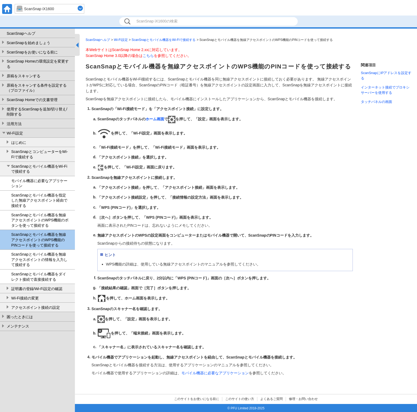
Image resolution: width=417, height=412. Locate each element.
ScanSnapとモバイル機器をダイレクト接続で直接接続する (38, 277)
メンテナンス (18, 326)
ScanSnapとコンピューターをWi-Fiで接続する (39, 154)
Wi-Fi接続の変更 (25, 298)
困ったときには (20, 317)
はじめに (18, 142)
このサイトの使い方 (239, 399)
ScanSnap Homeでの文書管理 (32, 100)
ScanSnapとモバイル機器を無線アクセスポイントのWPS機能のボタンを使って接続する (39, 220)
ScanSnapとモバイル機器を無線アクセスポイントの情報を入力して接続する (39, 259)
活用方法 (14, 124)
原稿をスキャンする (23, 76)
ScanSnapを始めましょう (28, 43)
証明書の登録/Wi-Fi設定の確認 (36, 289)
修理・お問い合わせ (303, 399)
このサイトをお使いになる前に (196, 399)
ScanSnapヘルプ (21, 33)
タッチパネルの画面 (376, 102)
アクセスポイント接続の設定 (35, 307)
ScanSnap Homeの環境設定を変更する (38, 64)
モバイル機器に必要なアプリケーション (39, 183)
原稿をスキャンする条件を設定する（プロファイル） (37, 88)
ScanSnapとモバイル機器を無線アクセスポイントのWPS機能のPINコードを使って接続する (38, 239)
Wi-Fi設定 (15, 133)
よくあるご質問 (271, 399)
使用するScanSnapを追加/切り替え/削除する (37, 112)
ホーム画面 (155, 119)
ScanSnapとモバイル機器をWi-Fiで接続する (39, 169)
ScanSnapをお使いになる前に (32, 52)
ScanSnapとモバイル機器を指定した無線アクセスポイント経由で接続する (39, 200)
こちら (148, 55)
